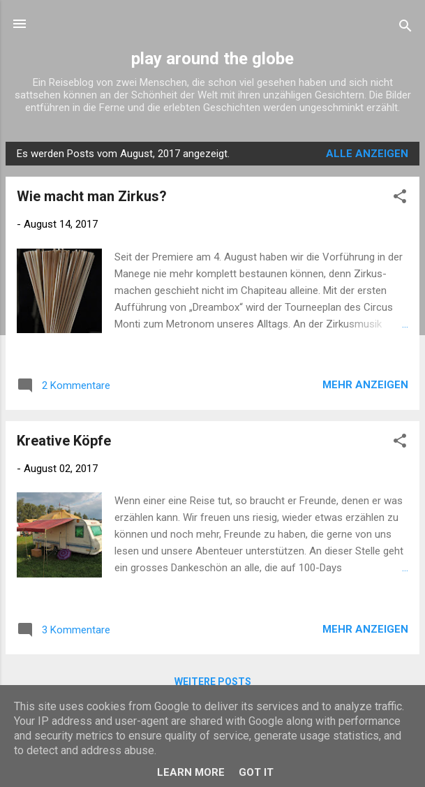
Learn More (191, 772)
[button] (400, 198)
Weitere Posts (212, 681)
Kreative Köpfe (64, 440)
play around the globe (212, 58)
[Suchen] (405, 28)
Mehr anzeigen (365, 384)
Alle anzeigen (367, 153)
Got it (256, 772)
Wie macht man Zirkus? (92, 196)
